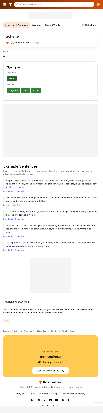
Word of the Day (50, 352)
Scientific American (16, 205)
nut (6, 320)
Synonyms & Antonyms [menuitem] (16, 25)
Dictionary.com (98, 4)
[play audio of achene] (7, 42)
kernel (12, 78)
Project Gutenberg (16, 191)
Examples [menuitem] (36, 25)
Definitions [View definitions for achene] (90, 25)
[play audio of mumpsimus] (39, 362)
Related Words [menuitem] (52, 25)
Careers (31, 393)
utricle (36, 90)
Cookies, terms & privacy (73, 393)
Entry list (20, 393)
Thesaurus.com (10, 4)
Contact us (44, 393)
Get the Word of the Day (50, 370)
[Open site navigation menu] (5, 4)
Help (55, 393)
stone (25, 90)
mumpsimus (50, 356)
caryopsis (13, 90)
